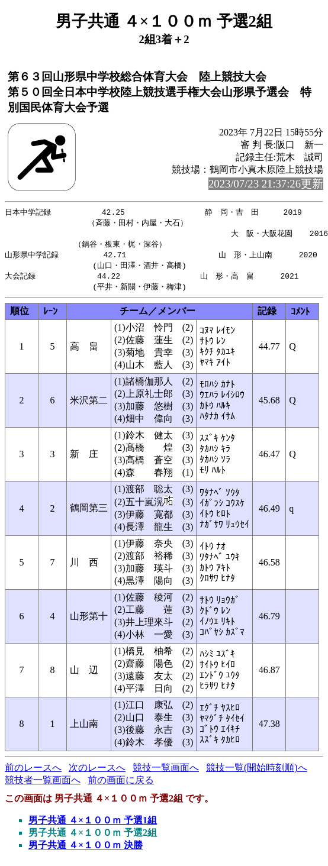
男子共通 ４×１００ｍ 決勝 (85, 850)
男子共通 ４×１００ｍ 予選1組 (92, 825)
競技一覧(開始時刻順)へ (256, 772)
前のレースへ (33, 772)
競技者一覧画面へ (43, 785)
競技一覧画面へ (166, 772)
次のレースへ (97, 772)
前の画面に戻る (121, 785)
